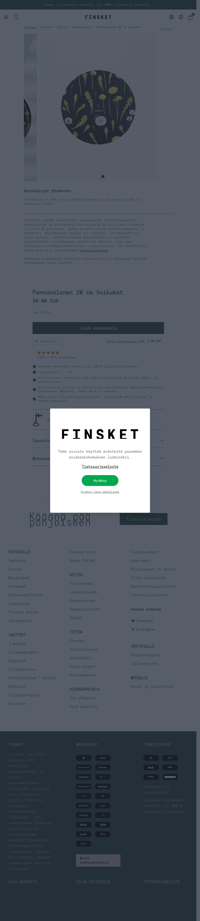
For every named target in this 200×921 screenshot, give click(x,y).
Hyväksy (100, 480)
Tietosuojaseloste (100, 466)
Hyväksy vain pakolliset (100, 491)
